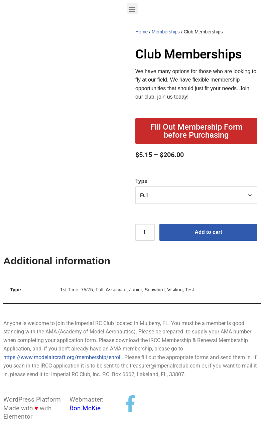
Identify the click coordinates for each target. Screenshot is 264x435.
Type (141, 181)
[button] (132, 8)
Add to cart (208, 233)
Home (141, 31)
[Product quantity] (145, 233)
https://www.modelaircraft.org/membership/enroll (62, 358)
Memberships (166, 31)
